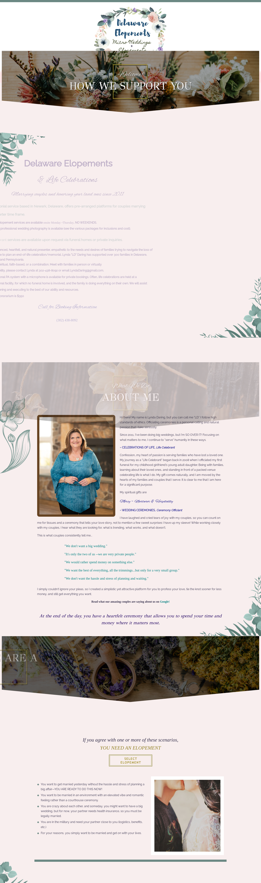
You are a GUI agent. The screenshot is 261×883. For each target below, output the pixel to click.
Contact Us (196, 77)
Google (164, 601)
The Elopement (88, 77)
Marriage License (131, 77)
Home (58, 77)
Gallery (167, 77)
